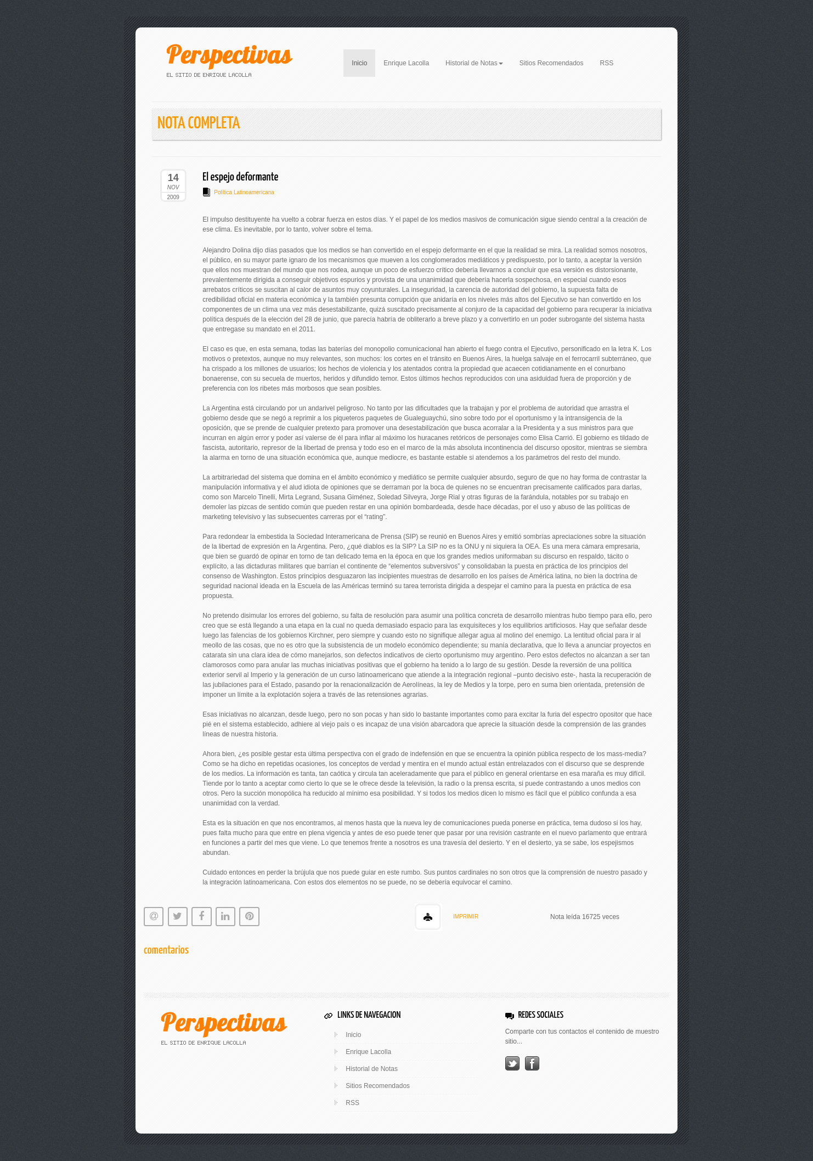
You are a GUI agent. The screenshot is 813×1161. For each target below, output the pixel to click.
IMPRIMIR (465, 917)
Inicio (363, 62)
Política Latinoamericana (244, 192)
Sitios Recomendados (552, 63)
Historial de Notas (372, 1069)
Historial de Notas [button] (474, 63)
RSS (607, 63)
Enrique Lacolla (406, 63)
